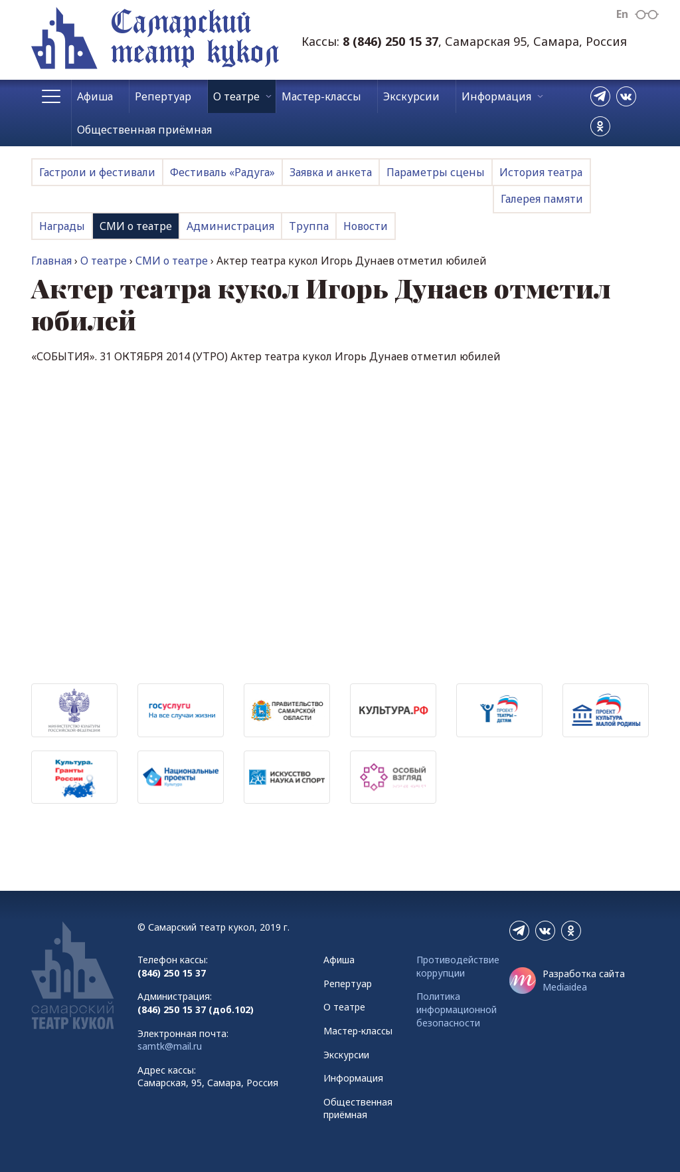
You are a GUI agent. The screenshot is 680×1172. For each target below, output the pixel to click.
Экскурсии (411, 96)
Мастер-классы (321, 96)
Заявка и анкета (331, 172)
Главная (51, 260)
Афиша (95, 96)
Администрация (230, 226)
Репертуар (163, 96)
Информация (496, 96)
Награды (62, 226)
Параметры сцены (435, 172)
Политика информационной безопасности (456, 1009)
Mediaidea (565, 987)
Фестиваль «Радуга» (222, 172)
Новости (365, 226)
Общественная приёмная (144, 129)
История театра (540, 172)
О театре (236, 96)
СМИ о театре (136, 226)
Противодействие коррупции (457, 966)
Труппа (309, 226)
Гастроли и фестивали (97, 172)
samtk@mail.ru (169, 1046)
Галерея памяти (542, 198)
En (622, 14)
